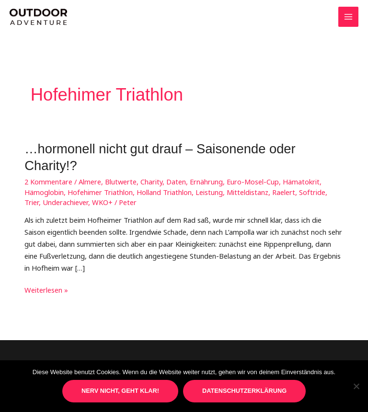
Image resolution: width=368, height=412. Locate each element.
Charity (151, 181)
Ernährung (206, 181)
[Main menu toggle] (348, 17)
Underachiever (65, 202)
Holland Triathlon (164, 192)
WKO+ (102, 202)
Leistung (209, 192)
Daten (176, 181)
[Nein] (356, 386)
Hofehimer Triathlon (100, 192)
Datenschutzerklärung (244, 390)
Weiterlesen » (46, 290)
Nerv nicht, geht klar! (120, 390)
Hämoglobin (44, 192)
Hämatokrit (301, 181)
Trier (31, 202)
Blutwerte (121, 181)
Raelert (283, 192)
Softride (312, 192)
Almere (90, 181)
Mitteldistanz (247, 192)
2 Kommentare (48, 181)
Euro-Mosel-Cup (253, 181)
